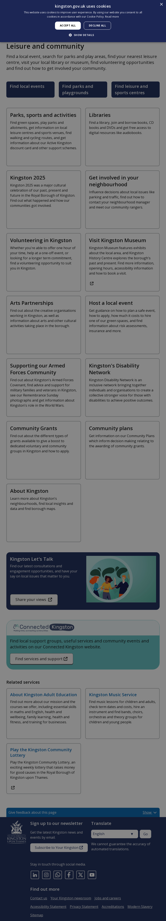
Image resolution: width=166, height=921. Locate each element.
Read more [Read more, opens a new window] (112, 16)
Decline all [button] (97, 25)
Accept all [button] (68, 25)
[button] (83, 35)
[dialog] (83, 21)
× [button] (161, 4)
